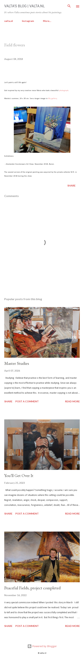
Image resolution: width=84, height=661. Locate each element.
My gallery (52, 99)
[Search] (69, 6)
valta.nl (8, 20)
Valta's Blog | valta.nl (24, 6)
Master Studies (16, 363)
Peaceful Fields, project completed (32, 588)
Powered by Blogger (42, 646)
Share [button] (71, 185)
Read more (72, 401)
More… (47, 20)
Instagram (28, 20)
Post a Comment (27, 401)
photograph (63, 91)
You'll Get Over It (18, 475)
